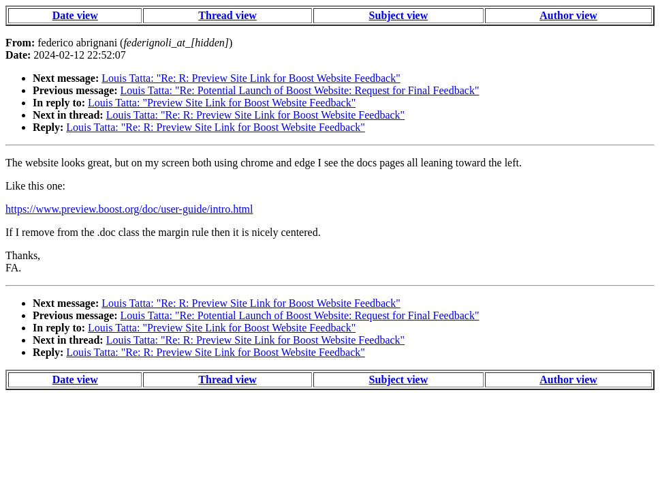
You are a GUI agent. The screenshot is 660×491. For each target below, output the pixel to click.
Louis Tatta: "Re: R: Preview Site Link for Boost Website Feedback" (250, 78)
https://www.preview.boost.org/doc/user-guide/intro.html (129, 209)
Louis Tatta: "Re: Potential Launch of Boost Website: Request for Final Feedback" (300, 90)
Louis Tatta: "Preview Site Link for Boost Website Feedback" (222, 102)
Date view (75, 15)
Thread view (227, 15)
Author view (568, 15)
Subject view (398, 15)
